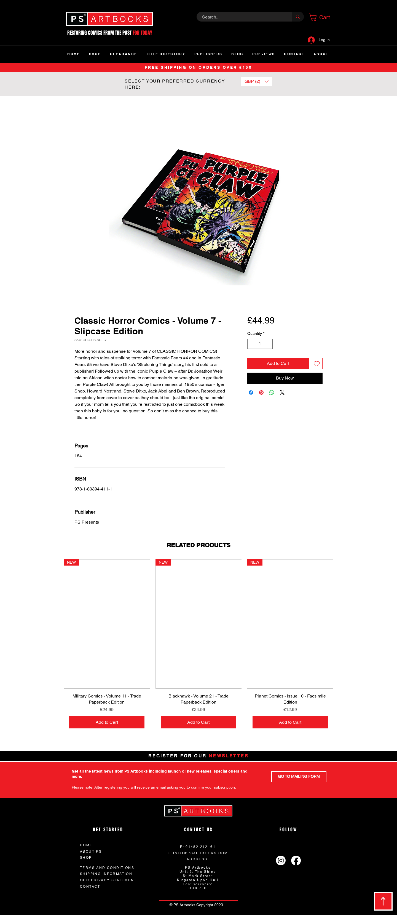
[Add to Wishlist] (317, 363)
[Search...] (241, 17)
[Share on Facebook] (251, 392)
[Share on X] (282, 392)
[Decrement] (251, 344)
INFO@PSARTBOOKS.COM (200, 853)
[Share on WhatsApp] (272, 392)
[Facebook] (296, 860)
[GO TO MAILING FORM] (298, 776)
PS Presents (86, 522)
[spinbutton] (260, 344)
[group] (198, 646)
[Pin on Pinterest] (261, 392)
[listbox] (256, 81)
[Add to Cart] (106, 722)
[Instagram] (281, 860)
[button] (321, 17)
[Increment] (268, 344)
